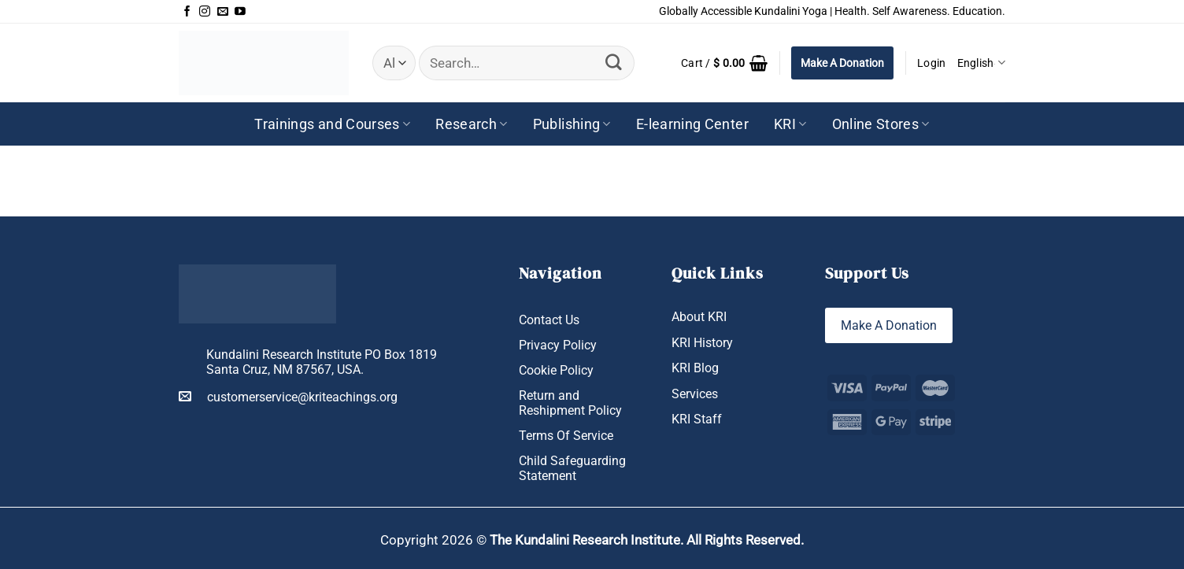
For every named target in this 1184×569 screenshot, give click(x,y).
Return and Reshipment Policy (570, 403)
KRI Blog (695, 367)
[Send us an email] (222, 12)
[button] (724, 63)
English (981, 62)
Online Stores (881, 124)
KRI (790, 124)
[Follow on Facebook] (187, 12)
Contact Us (549, 319)
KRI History (702, 342)
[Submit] (614, 63)
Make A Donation (842, 63)
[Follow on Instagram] (204, 12)
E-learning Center (692, 124)
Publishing (572, 124)
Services (695, 393)
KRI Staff (697, 419)
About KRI (699, 316)
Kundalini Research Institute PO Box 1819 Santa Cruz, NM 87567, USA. (321, 362)
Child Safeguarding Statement (572, 468)
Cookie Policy (556, 370)
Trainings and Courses (332, 124)
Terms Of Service (566, 435)
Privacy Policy (558, 345)
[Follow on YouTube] (240, 12)
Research (471, 124)
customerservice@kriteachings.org (288, 397)
